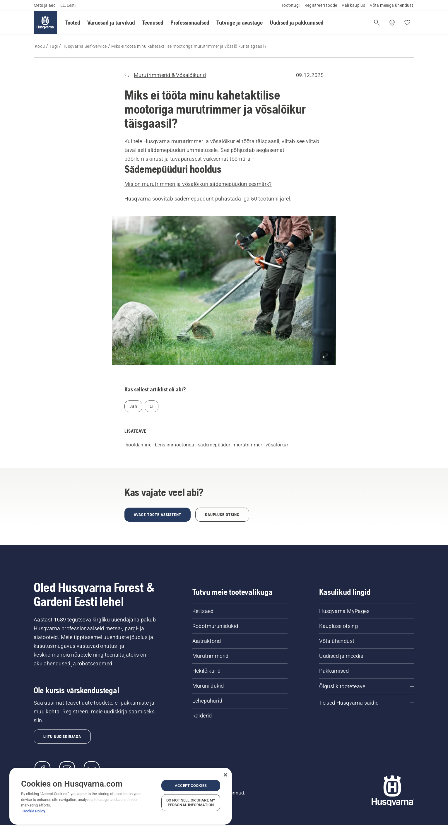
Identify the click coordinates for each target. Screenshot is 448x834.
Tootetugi (290, 5)
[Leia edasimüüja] (392, 23)
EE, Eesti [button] (68, 5)
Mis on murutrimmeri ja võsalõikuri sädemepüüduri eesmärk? (198, 184)
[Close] (225, 775)
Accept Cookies (191, 785)
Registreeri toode (321, 5)
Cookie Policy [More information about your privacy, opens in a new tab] (34, 811)
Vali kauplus (353, 5)
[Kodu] (45, 22)
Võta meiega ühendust (391, 5)
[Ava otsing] (377, 23)
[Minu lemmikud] (407, 23)
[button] (73, 22)
